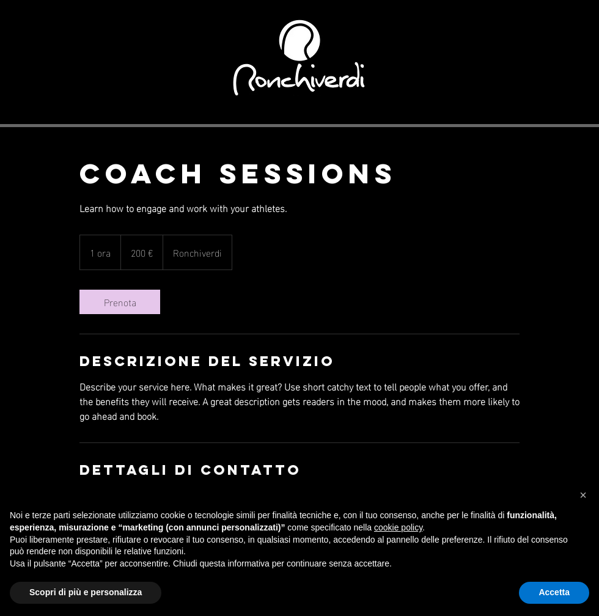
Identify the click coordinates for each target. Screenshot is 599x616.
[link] (119, 302)
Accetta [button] (554, 592)
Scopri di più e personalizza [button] (85, 592)
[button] (583, 495)
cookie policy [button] (398, 527)
